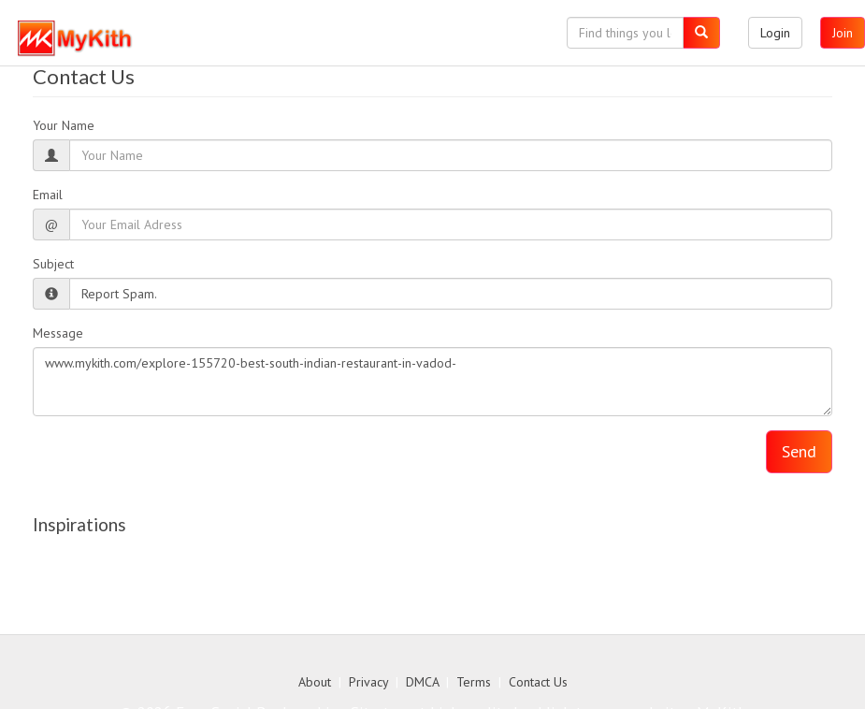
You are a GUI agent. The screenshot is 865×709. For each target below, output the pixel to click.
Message (58, 333)
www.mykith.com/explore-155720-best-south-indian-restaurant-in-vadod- (432, 381)
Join (842, 32)
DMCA (422, 681)
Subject (53, 263)
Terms (473, 681)
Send (799, 451)
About (314, 681)
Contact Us (538, 681)
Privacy (368, 681)
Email (48, 194)
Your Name (63, 125)
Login (775, 32)
